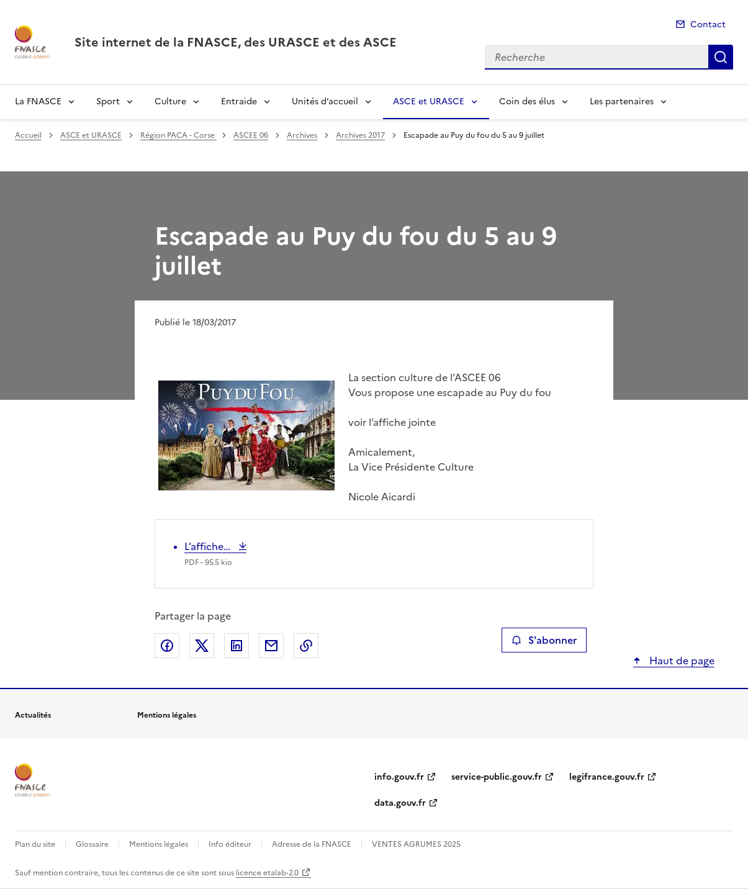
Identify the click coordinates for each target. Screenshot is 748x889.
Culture (170, 101)
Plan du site (35, 844)
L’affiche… (208, 546)
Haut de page (680, 660)
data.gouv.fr (400, 803)
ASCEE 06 (250, 135)
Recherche (720, 57)
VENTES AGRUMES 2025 (416, 844)
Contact (708, 24)
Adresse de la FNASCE (311, 844)
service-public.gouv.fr (496, 776)
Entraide (239, 101)
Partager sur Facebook (167, 645)
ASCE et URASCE (428, 101)
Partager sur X (201, 645)
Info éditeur (230, 844)
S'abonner (544, 640)
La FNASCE (38, 101)
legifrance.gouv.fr (606, 776)
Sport (108, 101)
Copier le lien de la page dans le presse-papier (306, 645)
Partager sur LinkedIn (236, 645)
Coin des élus (527, 101)
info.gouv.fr (399, 776)
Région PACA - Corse (178, 135)
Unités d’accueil (325, 101)
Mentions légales (158, 844)
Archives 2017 (360, 135)
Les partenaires (622, 101)
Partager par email (271, 645)
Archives (302, 135)
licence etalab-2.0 (267, 872)
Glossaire (92, 844)
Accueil (28, 135)
